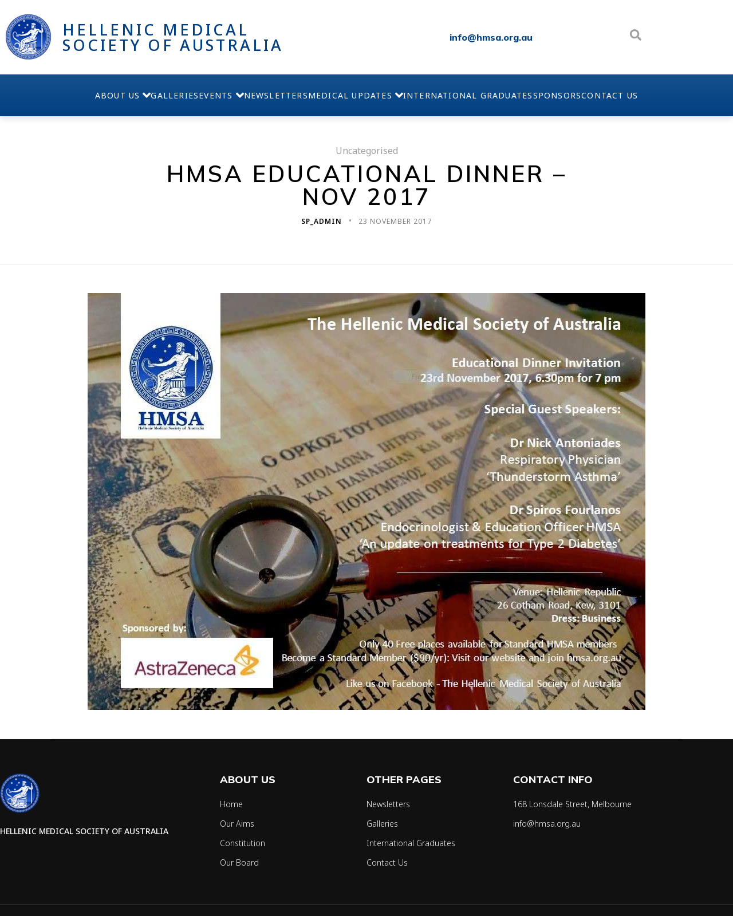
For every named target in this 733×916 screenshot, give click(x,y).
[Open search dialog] (635, 37)
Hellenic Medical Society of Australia (172, 37)
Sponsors (614, 95)
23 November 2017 (395, 221)
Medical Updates (367, 95)
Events (186, 95)
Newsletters (264, 95)
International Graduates (503, 95)
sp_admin (322, 221)
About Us (43, 95)
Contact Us (689, 95)
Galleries (118, 95)
